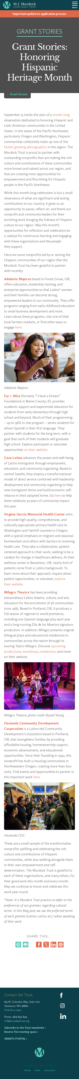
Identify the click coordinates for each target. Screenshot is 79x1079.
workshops (30, 651)
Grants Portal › (15, 1038)
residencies (47, 651)
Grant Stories (19, 94)
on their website (35, 449)
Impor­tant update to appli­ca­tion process (39, 14)
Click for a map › (13, 1010)
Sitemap (27, 1070)
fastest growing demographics (25, 147)
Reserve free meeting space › (21, 1031)
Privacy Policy (49, 1070)
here (18, 327)
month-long (61, 115)
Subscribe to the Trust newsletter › (25, 1027)
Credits (37, 1070)
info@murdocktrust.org (16, 1020)
